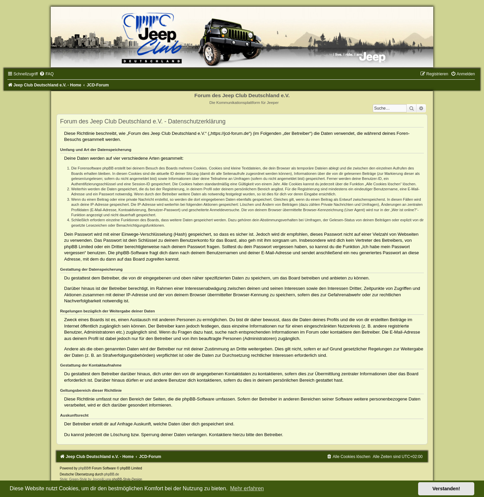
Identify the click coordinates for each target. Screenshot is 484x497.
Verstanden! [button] (446, 488)
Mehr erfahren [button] (247, 488)
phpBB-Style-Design (127, 479)
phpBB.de (111, 474)
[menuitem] (46, 74)
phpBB (83, 468)
